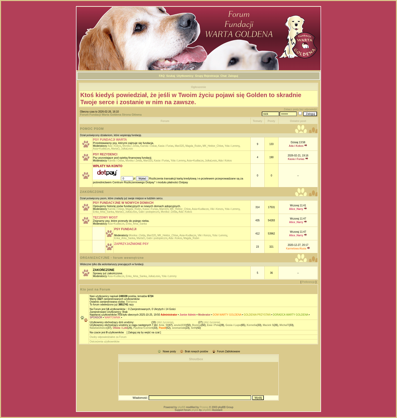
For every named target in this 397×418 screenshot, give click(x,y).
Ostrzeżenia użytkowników (105, 341)
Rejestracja (211, 75)
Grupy (199, 75)
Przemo (204, 407)
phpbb (194, 410)
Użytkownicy (184, 75)
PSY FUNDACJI (125, 229)
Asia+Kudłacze (101, 148)
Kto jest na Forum (95, 289)
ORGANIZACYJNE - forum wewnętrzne (112, 258)
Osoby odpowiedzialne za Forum (108, 337)
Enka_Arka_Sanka (103, 211)
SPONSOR (96, 317)
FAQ (162, 75)
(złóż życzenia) (164, 322)
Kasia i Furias (165, 145)
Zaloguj (233, 75)
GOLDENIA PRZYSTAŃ (257, 314)
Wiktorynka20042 (186, 322)
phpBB (181, 407)
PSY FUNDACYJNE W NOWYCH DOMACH (123, 203)
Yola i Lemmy (232, 145)
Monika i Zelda (131, 145)
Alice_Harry (296, 209)
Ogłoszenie (198, 86)
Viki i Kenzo (216, 209)
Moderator (204, 314)
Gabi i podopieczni (148, 211)
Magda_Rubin (193, 145)
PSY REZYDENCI (105, 154)
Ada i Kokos (114, 145)
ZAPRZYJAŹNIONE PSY (131, 244)
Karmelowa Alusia (296, 248)
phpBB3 (207, 410)
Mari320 (179, 145)
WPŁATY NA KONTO (107, 166)
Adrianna (131, 301)
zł (134, 178)
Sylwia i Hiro (142, 322)
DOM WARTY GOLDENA (227, 314)
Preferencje (308, 282)
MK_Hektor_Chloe (213, 145)
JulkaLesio (127, 148)
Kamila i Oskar (148, 145)
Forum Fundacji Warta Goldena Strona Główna (111, 114)
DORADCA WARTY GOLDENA (290, 314)
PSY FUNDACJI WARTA (110, 139)
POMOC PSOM (92, 129)
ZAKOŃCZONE (92, 192)
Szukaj (170, 75)
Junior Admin (188, 314)
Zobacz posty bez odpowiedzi (300, 109)
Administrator (169, 314)
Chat (224, 75)
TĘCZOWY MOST (105, 217)
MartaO (115, 148)
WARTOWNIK (113, 317)
